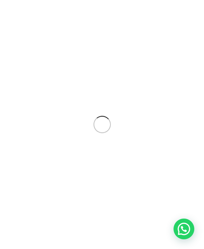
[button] (184, 229)
